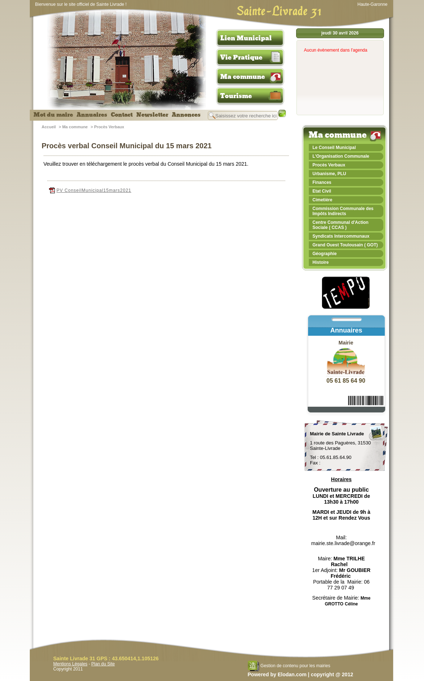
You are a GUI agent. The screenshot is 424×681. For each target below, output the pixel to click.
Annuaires (92, 114)
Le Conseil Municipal (334, 147)
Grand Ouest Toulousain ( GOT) (345, 244)
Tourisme (236, 96)
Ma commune (242, 77)
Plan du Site (103, 663)
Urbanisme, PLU (329, 173)
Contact (122, 114)
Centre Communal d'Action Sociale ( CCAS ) (340, 225)
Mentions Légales (70, 663)
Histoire (320, 262)
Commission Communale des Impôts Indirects (342, 211)
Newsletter (152, 114)
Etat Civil (321, 191)
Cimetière (322, 199)
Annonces (186, 114)
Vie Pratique (241, 57)
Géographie (324, 253)
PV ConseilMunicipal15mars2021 (90, 190)
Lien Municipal (246, 38)
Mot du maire (53, 114)
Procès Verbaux (109, 127)
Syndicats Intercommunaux (341, 236)
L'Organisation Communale (340, 156)
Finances (321, 182)
